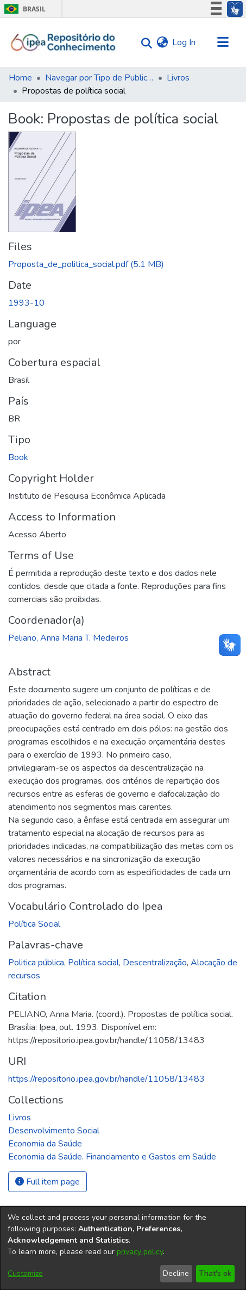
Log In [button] (184, 42)
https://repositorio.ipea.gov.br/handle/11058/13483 (106, 1079)
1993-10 (26, 303)
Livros (178, 78)
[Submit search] (143, 43)
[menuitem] (162, 42)
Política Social (34, 924)
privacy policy (140, 1251)
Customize (25, 1273)
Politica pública (36, 963)
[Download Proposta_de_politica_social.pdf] (86, 264)
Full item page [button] (47, 1182)
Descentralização (155, 963)
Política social (93, 963)
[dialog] (123, 1248)
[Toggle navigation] (222, 42)
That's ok (215, 1273)
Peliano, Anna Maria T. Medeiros (68, 638)
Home (20, 78)
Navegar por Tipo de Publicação (99, 78)
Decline (176, 1273)
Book (18, 457)
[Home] (63, 42)
